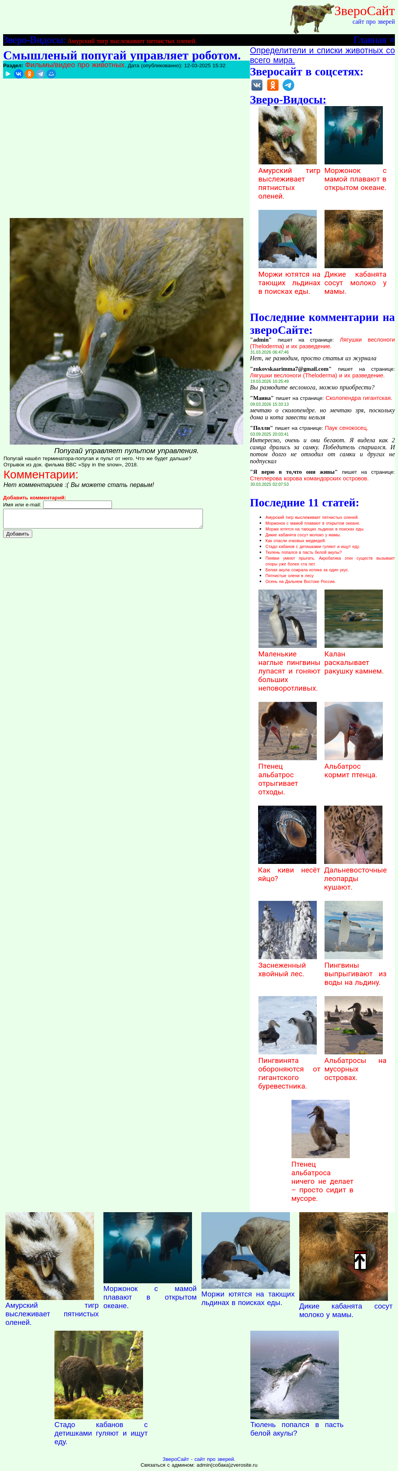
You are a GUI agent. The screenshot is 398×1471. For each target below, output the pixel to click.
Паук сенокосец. (346, 428)
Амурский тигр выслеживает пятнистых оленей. (132, 41)
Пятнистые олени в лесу (289, 575)
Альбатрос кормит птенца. (354, 766)
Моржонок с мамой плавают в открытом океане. (356, 175)
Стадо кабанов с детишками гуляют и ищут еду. (312, 546)
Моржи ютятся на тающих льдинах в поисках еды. (289, 279)
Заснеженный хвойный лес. (287, 965)
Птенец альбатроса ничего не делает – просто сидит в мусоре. (323, 1177)
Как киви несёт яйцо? (289, 870)
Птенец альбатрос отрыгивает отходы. (287, 775)
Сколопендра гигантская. (359, 398)
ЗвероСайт (364, 10)
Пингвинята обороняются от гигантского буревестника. (289, 1069)
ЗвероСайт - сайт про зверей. (198, 1459)
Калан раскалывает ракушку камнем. (354, 658)
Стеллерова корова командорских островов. (309, 478)
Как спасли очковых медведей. (295, 540)
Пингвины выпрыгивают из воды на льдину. (356, 970)
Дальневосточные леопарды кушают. (355, 874)
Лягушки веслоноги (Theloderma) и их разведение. (322, 343)
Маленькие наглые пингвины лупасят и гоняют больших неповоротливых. (289, 667)
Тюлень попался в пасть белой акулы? (303, 552)
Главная (369, 39)
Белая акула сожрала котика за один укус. (307, 569)
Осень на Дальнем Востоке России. (300, 581)
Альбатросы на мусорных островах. (356, 1065)
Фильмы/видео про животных (74, 65)
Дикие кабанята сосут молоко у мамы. (356, 279)
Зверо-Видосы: (34, 39)
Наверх (360, 1259)
